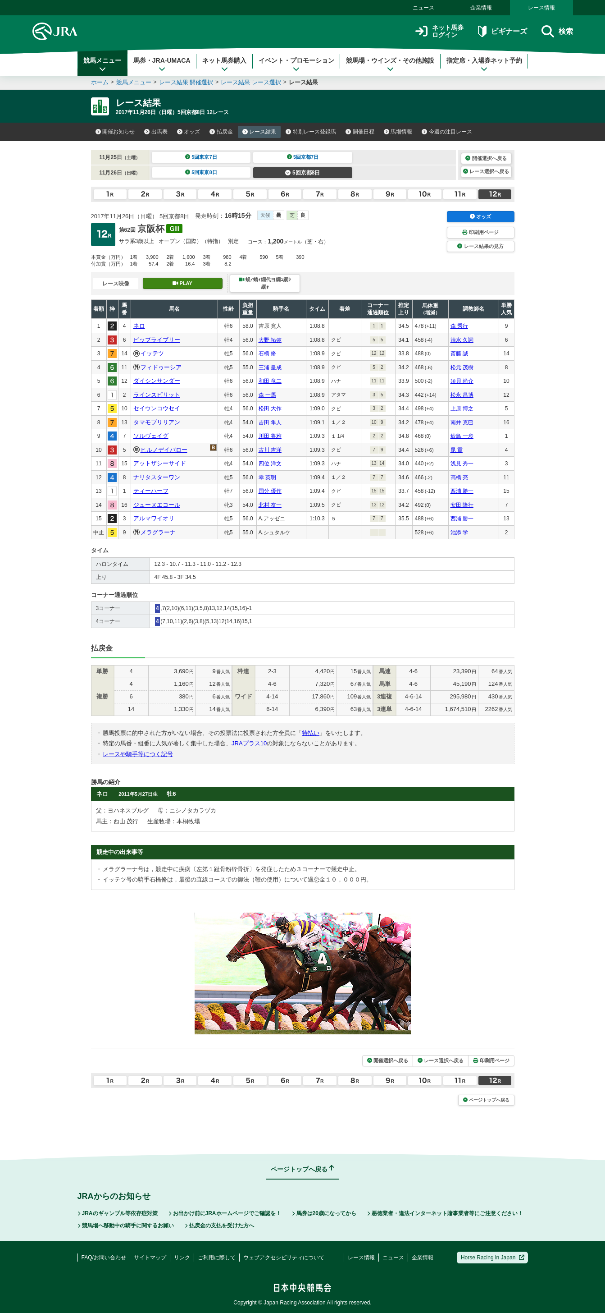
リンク (182, 1257)
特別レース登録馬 (311, 132)
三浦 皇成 (270, 367)
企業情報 (481, 8)
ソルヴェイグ (150, 435)
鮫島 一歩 (461, 436)
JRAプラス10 (249, 743)
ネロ (139, 325)
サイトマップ (150, 1257)
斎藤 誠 (459, 353)
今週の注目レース (447, 132)
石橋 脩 (267, 353)
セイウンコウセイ (156, 408)
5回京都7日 (303, 157)
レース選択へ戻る (486, 171)
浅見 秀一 (461, 463)
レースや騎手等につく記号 (138, 754)
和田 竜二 (270, 381)
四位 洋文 (270, 463)
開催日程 (360, 132)
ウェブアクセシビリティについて (283, 1257)
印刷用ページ (480, 232)
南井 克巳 (461, 422)
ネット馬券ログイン (439, 31)
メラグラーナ (158, 532)
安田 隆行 (461, 505)
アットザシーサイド (159, 463)
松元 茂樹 (461, 367)
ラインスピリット (156, 394)
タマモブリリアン (156, 422)
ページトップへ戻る (486, 1099)
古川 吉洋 (270, 450)
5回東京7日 (201, 157)
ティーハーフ (150, 490)
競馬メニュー (102, 64)
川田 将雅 (270, 436)
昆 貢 (456, 450)
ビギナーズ (502, 31)
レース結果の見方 (480, 246)
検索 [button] (557, 31)
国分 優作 (270, 491)
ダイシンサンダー (156, 380)
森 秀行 (459, 326)
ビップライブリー (156, 339)
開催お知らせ (115, 132)
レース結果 (259, 132)
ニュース (423, 8)
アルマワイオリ (153, 518)
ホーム (100, 82)
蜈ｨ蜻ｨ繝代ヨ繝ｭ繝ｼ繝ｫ (265, 283)
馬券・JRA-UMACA (162, 64)
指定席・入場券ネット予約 (484, 64)
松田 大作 (270, 408)
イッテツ (152, 353)
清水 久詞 (461, 340)
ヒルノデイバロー (164, 449)
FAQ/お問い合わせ (104, 1257)
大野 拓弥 (270, 340)
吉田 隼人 (270, 422)
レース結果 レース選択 (251, 82)
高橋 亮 (459, 477)
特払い (310, 733)
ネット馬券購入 (224, 64)
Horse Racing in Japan (492, 1257)
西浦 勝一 (461, 491)
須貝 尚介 (461, 381)
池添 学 (459, 532)
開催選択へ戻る (485, 158)
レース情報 (541, 8)
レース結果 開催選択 (186, 82)
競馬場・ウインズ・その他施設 (390, 64)
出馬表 (156, 132)
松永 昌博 (461, 395)
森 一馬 (267, 395)
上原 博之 (461, 408)
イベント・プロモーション (296, 64)
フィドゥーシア (161, 367)
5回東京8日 (201, 172)
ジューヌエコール (156, 504)
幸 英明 (267, 477)
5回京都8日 (302, 173)
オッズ (188, 132)
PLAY (182, 283)
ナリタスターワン (156, 477)
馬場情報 (398, 132)
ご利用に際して (217, 1257)
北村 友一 (270, 505)
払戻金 (221, 132)
